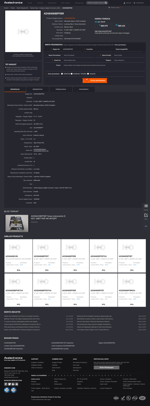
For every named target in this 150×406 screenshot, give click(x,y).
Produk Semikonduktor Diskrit (132, 381)
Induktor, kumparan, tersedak (63, 388)
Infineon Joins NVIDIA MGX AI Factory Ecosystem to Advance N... (22, 329)
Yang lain (93, 74)
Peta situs (76, 370)
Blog (53, 370)
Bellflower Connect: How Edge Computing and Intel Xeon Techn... (22, 319)
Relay (56, 381)
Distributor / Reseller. (80, 74)
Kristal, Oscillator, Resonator (108, 381)
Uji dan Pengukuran (106, 388)
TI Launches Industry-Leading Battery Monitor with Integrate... (21, 321)
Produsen (40, 3)
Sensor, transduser (105, 379)
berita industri (56, 367)
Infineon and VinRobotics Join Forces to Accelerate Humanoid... (21, 316)
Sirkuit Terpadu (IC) (22, 8)
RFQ (18, 270)
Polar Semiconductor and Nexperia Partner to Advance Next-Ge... (22, 327)
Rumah (6, 8)
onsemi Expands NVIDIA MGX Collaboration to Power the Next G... (22, 324)
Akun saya (76, 365)
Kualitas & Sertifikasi (37, 362)
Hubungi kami (79, 3)
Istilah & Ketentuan (37, 367)
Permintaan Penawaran (80, 362)
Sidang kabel (58, 384)
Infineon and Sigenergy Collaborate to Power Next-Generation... (94, 327)
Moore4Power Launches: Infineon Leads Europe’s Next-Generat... (95, 319)
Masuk (128, 3)
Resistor (33, 381)
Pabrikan (54, 365)
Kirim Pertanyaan (106, 367)
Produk (12, 8)
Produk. (29, 3)
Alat (32, 391)
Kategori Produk (57, 362)
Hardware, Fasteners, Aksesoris (86, 388)
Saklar (79, 384)
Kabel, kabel (104, 384)
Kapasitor (80, 381)
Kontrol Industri (35, 384)
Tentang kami (52, 3)
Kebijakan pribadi (36, 365)
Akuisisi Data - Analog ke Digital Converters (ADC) (45, 8)
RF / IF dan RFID (82, 379)
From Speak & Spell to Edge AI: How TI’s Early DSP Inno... (93, 329)
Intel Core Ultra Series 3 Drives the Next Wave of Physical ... (94, 321)
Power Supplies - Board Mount (40, 388)
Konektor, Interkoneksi (129, 379)
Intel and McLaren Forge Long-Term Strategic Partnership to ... (94, 324)
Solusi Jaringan (127, 388)
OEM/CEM (67, 74)
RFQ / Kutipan (65, 3)
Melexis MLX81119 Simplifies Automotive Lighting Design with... (94, 316)
